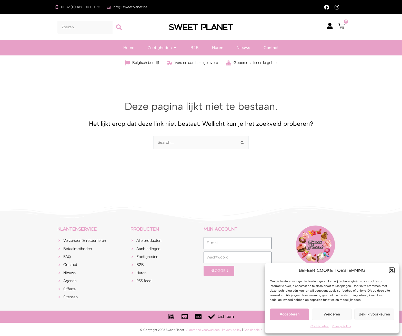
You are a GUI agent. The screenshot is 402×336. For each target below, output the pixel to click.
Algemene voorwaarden (203, 330)
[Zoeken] (119, 27)
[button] (391, 270)
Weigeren (332, 314)
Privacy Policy (341, 326)
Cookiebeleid (319, 326)
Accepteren (289, 314)
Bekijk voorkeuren (374, 314)
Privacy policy (231, 330)
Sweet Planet (201, 27)
